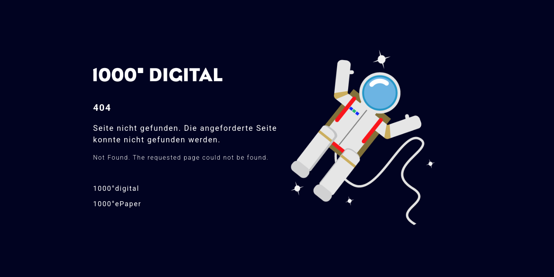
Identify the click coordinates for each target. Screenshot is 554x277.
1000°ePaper (117, 204)
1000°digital (116, 188)
